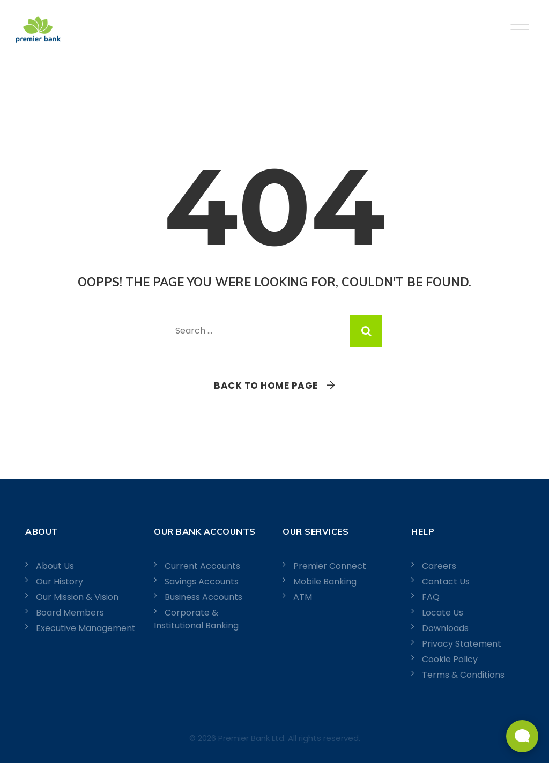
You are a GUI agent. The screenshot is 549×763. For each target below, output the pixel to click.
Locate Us (442, 612)
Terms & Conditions (463, 675)
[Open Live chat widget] (522, 736)
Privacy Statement (461, 644)
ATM (302, 597)
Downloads (445, 628)
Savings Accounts (202, 581)
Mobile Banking (325, 581)
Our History (59, 581)
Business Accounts (203, 597)
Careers (439, 566)
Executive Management (86, 628)
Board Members (70, 612)
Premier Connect (329, 566)
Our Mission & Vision (77, 597)
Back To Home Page (266, 385)
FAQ (431, 597)
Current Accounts (202, 566)
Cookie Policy (450, 659)
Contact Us (446, 581)
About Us (55, 566)
